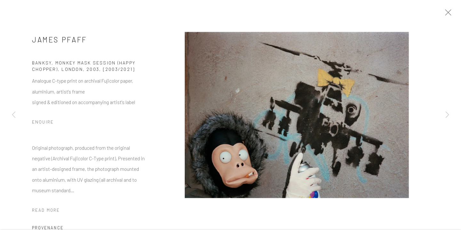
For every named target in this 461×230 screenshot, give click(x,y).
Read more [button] (46, 211)
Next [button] (447, 114)
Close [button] (447, 14)
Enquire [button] (43, 123)
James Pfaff (59, 41)
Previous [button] (14, 114)
